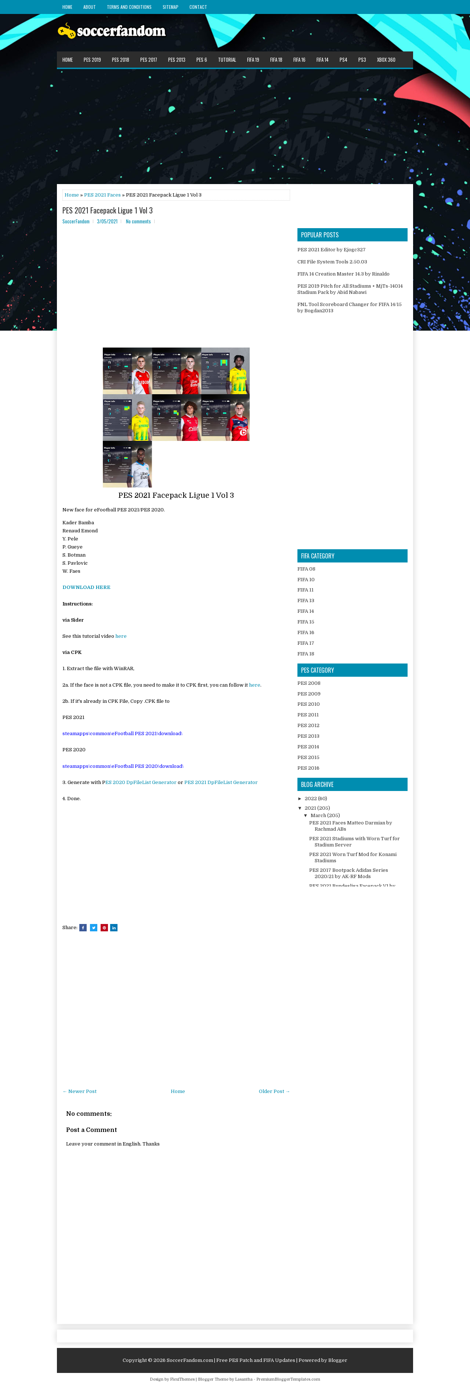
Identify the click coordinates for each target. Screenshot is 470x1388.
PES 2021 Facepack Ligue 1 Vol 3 (107, 210)
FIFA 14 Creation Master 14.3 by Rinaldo (343, 274)
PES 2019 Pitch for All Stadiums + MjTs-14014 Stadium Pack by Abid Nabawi (350, 289)
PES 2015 (308, 757)
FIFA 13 (305, 600)
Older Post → (274, 1091)
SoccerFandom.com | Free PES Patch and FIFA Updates (231, 1360)
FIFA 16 (299, 59)
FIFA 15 (305, 622)
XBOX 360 (386, 59)
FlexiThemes (182, 1379)
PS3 (362, 59)
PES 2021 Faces (102, 195)
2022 (311, 798)
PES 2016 (308, 768)
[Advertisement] (235, 126)
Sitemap (170, 7)
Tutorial (227, 59)
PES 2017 (148, 59)
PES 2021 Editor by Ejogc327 (331, 249)
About (89, 7)
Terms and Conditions (129, 7)
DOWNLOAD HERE (86, 587)
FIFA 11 (305, 590)
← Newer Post (79, 1091)
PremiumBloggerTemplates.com (288, 1379)
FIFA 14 (323, 59)
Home (67, 7)
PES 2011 (308, 715)
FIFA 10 (306, 579)
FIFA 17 (305, 643)
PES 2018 (120, 59)
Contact (198, 7)
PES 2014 (308, 746)
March (319, 815)
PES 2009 (309, 694)
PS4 (343, 59)
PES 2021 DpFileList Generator (221, 782)
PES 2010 (308, 704)
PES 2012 (308, 725)
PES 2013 (176, 59)
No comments (138, 221)
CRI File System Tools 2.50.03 (332, 262)
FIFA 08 (306, 569)
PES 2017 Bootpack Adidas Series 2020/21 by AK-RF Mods (348, 873)
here (121, 636)
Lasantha (244, 1379)
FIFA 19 (253, 59)
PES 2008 (309, 683)
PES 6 (201, 59)
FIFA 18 (276, 59)
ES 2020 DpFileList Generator (141, 782)
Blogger (337, 1360)
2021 (311, 808)
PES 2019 (92, 59)
